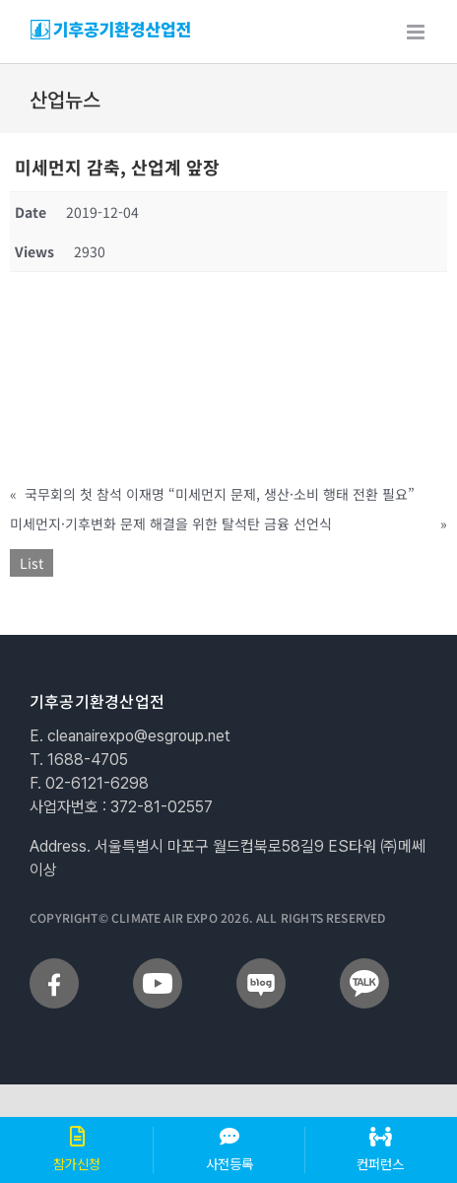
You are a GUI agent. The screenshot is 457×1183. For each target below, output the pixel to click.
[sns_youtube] (157, 966)
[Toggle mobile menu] (417, 32)
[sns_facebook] (54, 966)
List (31, 563)
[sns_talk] (364, 966)
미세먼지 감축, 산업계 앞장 (117, 166)
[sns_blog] (261, 966)
